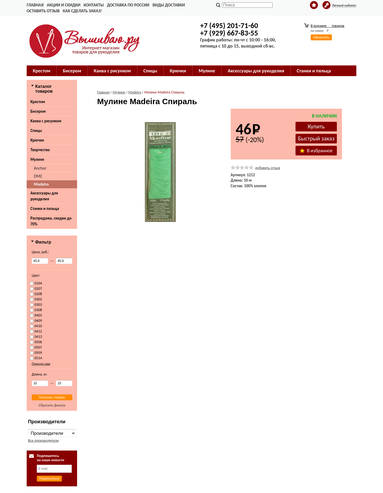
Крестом (41, 71)
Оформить (321, 37)
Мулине (207, 71)
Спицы (150, 71)
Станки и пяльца (314, 71)
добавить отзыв (267, 168)
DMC (38, 176)
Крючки (178, 71)
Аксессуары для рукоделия (256, 71)
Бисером (72, 71)
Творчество (40, 149)
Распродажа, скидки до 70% (50, 221)
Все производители (43, 440)
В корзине (327, 26)
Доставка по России (128, 4)
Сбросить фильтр (51, 405)
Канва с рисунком (112, 71)
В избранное (316, 151)
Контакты (93, 4)
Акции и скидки (63, 4)
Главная (35, 4)
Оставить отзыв (43, 10)
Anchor (40, 168)
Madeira (41, 184)
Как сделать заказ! (82, 10)
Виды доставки (169, 4)
